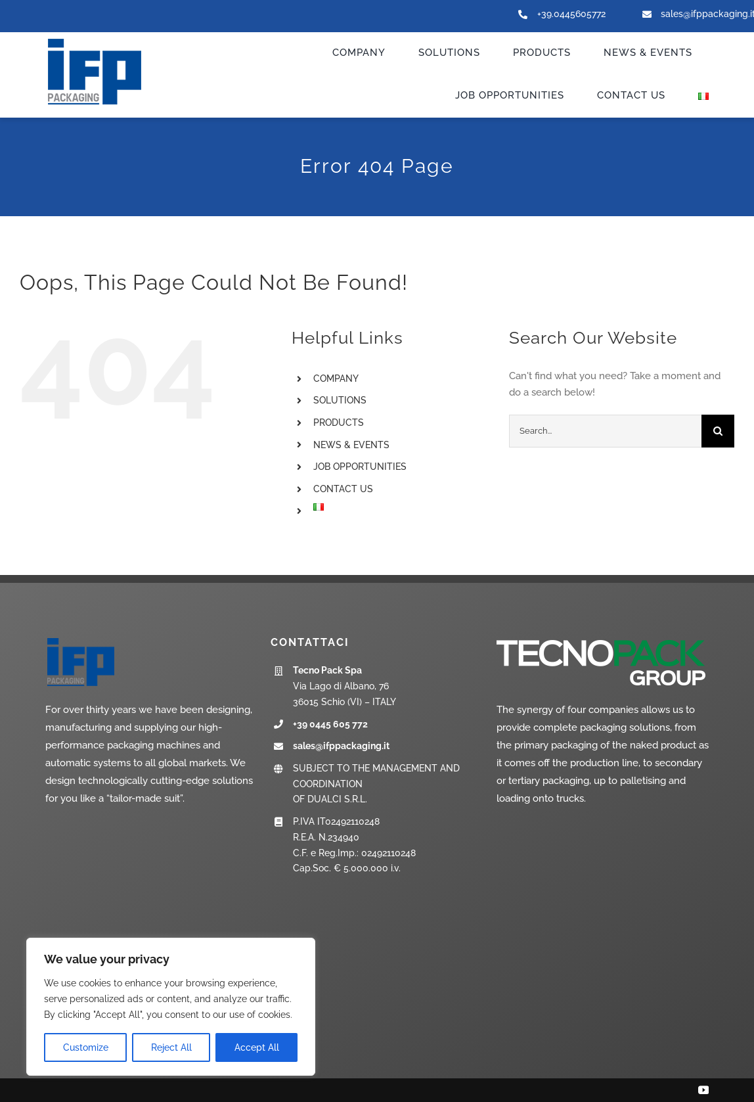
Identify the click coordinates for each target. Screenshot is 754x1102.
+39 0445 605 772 (330, 724)
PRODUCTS (338, 422)
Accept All (256, 1047)
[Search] (717, 431)
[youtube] (703, 1090)
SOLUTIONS (339, 400)
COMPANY (336, 378)
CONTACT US (343, 489)
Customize (85, 1047)
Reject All (171, 1047)
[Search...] (605, 431)
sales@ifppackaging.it (341, 746)
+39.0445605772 (571, 14)
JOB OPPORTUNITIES (360, 466)
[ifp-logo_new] (107, 40)
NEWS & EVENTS (351, 445)
